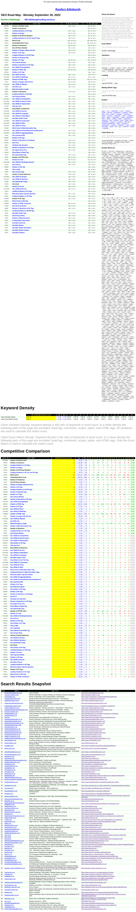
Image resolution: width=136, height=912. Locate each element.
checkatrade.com (10, 698)
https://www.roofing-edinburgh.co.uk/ (92, 709)
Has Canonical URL (18, 135)
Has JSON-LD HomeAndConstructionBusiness (27, 131)
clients (108, 119)
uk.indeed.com (9, 789)
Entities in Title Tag (18, 167)
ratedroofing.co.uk (10, 807)
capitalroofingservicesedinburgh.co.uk (16, 711)
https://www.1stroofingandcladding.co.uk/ (93, 865)
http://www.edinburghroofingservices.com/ (94, 704)
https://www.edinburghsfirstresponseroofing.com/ (96, 761)
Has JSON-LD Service (19, 111)
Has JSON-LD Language (20, 114)
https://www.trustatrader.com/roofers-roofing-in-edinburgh (98, 769)
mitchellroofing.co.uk (11, 728)
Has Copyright (15, 629)
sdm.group (8, 838)
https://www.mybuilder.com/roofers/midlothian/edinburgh (98, 747)
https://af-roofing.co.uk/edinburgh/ (91, 847)
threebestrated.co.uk (11, 715)
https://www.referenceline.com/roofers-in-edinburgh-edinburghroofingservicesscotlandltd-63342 (97, 880)
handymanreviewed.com (12, 830)
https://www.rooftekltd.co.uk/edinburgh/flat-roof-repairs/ (98, 877)
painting (105, 128)
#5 (106, 459)
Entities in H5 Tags (16, 658)
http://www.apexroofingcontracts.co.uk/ (93, 722)
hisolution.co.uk (9, 758)
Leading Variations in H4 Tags (22, 191)
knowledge (115, 117)
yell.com (7, 718)
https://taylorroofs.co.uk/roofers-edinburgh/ (94, 749)
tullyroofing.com (9, 811)
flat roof (109, 112)
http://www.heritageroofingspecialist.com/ (93, 883)
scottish (113, 125)
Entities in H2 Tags (18, 72)
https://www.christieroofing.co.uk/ (91, 717)
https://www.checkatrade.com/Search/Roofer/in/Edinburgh (99, 698)
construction (105, 125)
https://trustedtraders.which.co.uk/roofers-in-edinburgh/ (98, 707)
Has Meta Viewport (18, 233)
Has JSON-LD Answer (19, 177)
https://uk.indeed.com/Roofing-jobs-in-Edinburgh (96, 789)
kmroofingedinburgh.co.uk (12, 756)
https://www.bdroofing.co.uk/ (90, 802)
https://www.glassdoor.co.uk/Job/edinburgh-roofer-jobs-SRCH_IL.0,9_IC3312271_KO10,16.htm (98, 899)
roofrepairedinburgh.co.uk (12, 730)
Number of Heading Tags (20, 58)
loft (116, 126)
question (120, 122)
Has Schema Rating (18, 96)
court (127, 125)
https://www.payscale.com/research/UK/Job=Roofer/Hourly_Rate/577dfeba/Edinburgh (107, 846)
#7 (114, 459)
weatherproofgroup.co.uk (12, 834)
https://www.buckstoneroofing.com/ (92, 713)
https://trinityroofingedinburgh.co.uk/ (92, 694)
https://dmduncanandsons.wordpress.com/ (94, 780)
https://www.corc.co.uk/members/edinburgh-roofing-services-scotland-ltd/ (103, 836)
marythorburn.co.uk (10, 828)
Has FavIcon (16, 165)
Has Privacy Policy (18, 216)
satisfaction (127, 119)
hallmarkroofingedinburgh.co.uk (14, 842)
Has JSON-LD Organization (21, 104)
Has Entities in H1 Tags (18, 624)
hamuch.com (8, 853)
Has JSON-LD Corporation (21, 121)
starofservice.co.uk (10, 787)
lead (103, 114)
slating (114, 119)
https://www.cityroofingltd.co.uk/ (91, 741)
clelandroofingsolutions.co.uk (13, 844)
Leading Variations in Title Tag (20, 651)
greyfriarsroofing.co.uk (11, 809)
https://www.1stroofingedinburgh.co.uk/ (93, 753)
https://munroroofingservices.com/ (91, 732)
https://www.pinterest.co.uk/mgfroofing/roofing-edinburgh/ (98, 906)
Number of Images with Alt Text (22, 82)
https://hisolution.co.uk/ (88, 758)
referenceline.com (10, 880)
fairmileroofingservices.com (13, 726)
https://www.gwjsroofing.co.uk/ (90, 775)
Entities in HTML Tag (19, 70)
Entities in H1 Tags (16, 585)
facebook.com (9, 795)
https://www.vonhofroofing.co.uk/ (91, 861)
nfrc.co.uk (7, 902)
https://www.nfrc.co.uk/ (88, 902)
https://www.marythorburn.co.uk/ (91, 828)
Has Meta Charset (16, 663)
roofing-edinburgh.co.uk (12, 709)
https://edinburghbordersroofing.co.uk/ (93, 724)
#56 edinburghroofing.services (39, 19)
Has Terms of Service (19, 206)
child (103, 119)
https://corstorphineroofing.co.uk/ (91, 736)
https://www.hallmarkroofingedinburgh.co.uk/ (95, 842)
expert (104, 115)
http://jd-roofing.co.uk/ (88, 773)
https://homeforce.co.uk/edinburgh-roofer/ (94, 765)
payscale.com (9, 846)
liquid (111, 126)
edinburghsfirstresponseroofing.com (16, 761)
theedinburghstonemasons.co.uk (15, 817)
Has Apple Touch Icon (19, 150)
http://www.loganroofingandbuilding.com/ (93, 910)
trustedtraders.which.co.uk (13, 707)
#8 (119, 459)
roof (121, 111)
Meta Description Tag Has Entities (21, 575)
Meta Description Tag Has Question (24, 194)
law (111, 120)
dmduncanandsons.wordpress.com (15, 780)
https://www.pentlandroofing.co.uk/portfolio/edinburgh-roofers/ (100, 783)
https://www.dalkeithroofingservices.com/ (93, 779)
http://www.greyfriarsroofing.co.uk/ (91, 809)
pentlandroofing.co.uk (11, 783)
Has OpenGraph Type (19, 155)
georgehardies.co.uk (11, 792)
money (132, 126)
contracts (125, 123)
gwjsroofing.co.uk (10, 775)
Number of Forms (18, 186)
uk (108, 111)
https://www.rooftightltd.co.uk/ (90, 908)
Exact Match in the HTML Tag (20, 631)
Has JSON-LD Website (19, 84)
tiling (126, 120)
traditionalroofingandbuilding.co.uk (15, 739)
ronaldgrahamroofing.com (12, 700)
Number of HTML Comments (21, 203)
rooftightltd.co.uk (10, 908)
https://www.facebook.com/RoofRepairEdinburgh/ (96, 795)
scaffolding (105, 122)
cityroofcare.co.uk (10, 771)
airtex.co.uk (8, 855)
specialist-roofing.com (11, 891)
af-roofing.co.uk (9, 847)
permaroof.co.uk (10, 873)
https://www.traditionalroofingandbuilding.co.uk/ (95, 739)
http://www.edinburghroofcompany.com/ (93, 734)
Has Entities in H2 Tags (18, 590)
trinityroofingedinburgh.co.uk (13, 694)
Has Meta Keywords (18, 223)
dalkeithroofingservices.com (13, 779)
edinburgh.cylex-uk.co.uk (12, 888)
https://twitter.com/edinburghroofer (91, 825)
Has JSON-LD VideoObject (21, 116)
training (116, 120)
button (112, 114)
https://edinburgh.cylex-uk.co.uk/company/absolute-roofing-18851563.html (104, 888)
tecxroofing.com (9, 759)
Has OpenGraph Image (19, 182)
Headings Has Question (20, 145)
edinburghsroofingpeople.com (14, 800)
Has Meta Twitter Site (19, 213)
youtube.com (8, 875)
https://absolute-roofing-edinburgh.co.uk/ (93, 869)
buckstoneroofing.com (11, 713)
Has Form (15, 143)
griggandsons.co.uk (11, 886)
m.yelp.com (8, 821)
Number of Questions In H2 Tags (23, 65)
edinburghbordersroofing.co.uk (14, 724)
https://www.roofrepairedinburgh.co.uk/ (93, 730)
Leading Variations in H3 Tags (22, 31)
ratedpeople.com (10, 777)
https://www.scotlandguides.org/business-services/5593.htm (99, 857)
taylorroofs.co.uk (10, 749)
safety (108, 117)
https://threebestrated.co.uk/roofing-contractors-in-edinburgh (99, 715)
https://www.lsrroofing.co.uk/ (90, 851)
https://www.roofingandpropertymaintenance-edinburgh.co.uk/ (100, 805)
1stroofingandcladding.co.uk (13, 865)
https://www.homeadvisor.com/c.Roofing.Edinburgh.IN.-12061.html (101, 859)
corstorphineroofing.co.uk (12, 736)
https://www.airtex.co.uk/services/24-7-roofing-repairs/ (97, 855)
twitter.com (8, 825)
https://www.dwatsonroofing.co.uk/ (91, 826)
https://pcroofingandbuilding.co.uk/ (91, 863)
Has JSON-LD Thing (19, 126)
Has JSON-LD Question (20, 179)
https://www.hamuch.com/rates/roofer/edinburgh (96, 853)
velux (118, 123)
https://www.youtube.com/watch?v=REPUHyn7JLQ (97, 875)
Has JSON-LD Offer (18, 123)
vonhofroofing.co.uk (11, 861)
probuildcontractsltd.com (12, 904)
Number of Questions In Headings (23, 140)
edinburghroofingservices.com (14, 704)
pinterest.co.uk (9, 906)
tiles (131, 120)
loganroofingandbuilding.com (13, 910)
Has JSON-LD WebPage (20, 77)
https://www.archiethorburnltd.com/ (92, 832)
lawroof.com (8, 849)
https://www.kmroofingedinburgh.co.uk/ (93, 756)
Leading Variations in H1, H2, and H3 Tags (26, 38)
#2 (92, 459)
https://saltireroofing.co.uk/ (89, 819)
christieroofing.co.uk (11, 717)
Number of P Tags (18, 60)
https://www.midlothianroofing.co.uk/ (92, 702)
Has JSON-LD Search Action (21, 101)
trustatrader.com (10, 769)
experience (117, 112)
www (103, 111)
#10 (128, 459)
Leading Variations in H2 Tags (22, 94)
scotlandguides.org (10, 857)
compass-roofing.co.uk (11, 696)
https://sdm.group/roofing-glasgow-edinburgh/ (95, 838)
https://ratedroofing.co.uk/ (89, 807)
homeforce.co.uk (10, 765)
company (119, 114)
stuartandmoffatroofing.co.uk (13, 720)
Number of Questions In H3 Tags (23, 148)
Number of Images (18, 33)
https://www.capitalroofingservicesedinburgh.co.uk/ (96, 711)
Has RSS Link (16, 87)
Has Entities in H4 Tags (18, 648)
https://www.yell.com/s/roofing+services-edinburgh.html (98, 718)
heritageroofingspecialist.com (13, 883)
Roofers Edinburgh (10, 19)
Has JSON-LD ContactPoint (21, 99)
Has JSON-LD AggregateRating (22, 133)
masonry (113, 122)
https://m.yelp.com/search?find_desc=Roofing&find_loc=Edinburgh (101, 821)
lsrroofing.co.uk (9, 851)
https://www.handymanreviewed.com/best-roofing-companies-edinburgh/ (103, 830)
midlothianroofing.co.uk (12, 702)
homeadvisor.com (10, 859)
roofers (128, 111)
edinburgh (115, 111)
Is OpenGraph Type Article (21, 220)
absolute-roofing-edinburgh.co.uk (15, 869)
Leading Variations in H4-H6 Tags (23, 211)
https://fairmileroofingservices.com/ (92, 726)
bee (107, 114)
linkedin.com (8, 893)
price (103, 117)
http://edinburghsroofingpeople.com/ (92, 800)
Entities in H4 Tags (18, 138)
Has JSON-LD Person (19, 189)
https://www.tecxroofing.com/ (90, 759)
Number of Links (17, 160)
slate (131, 112)
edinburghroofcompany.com (13, 734)
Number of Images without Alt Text (23, 50)
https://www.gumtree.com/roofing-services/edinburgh (97, 815)
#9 (123, 459)
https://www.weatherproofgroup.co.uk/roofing (95, 834)
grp (120, 126)
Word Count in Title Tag (20, 201)
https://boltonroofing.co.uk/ (89, 744)
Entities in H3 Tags (18, 53)
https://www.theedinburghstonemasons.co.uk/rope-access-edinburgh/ (102, 817)
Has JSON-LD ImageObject (21, 67)
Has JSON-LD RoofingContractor (23, 162)
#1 (89, 459)
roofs (124, 115)
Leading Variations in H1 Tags (22, 196)
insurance (105, 120)
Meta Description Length (20, 89)
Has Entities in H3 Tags (18, 544)
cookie (123, 117)
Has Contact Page (18, 172)
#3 (97, 459)
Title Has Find (16, 106)
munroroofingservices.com (13, 732)
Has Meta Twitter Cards (20, 118)
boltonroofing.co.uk (10, 744)
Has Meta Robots (18, 225)
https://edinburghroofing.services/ (91, 813)
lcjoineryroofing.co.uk (11, 797)
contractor (117, 115)
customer (127, 114)
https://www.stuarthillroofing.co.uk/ (91, 767)
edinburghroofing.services (63, 459)
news (121, 120)
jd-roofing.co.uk (9, 773)
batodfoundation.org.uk (12, 896)
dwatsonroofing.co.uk (11, 826)
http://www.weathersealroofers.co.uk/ (92, 763)
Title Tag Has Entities (17, 656)
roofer (103, 112)
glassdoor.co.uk (9, 900)
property (125, 112)
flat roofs (127, 122)
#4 (102, 459)
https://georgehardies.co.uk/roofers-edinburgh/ (95, 792)
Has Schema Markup (19, 62)
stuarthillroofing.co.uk (11, 767)
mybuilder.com (9, 747)
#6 (111, 459)
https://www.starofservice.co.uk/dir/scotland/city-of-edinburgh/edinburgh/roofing (105, 787)
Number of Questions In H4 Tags (23, 208)
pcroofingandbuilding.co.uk (13, 863)
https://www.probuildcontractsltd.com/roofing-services (97, 904)
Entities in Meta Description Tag (20, 527)
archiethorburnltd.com (11, 832)
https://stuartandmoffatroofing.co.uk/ (92, 720)
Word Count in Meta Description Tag (24, 128)
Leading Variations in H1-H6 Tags (23, 55)
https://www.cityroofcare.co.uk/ (90, 771)
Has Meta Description (17, 588)
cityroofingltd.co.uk (10, 741)
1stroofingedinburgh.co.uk (12, 753)
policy (120, 119)
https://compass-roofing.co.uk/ (90, 696)
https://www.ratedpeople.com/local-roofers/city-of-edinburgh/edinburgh (102, 777)
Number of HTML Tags (19, 79)
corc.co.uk (8, 836)
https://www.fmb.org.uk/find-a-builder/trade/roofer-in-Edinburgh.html (102, 840)
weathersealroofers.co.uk (12, 763)
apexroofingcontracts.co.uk (13, 722)
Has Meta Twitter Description (21, 228)
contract (109, 115)
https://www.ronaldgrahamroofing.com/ (93, 700)
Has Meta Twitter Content (20, 230)
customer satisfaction (108, 123)
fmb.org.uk (8, 840)
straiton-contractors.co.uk (12, 738)
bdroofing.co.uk (9, 802)
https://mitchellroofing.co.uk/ (89, 728)
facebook (129, 117)
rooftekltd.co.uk (9, 877)
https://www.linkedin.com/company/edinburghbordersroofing (99, 893)
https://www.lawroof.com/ (89, 849)
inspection (121, 125)
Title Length (16, 169)
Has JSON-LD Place (18, 75)
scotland (130, 115)
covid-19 (125, 126)
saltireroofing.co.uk (10, 819)
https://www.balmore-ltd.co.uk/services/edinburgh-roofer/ (98, 823)
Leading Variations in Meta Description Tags (24, 573)
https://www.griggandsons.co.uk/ (91, 886)
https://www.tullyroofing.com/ (90, 811)
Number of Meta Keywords (21, 218)
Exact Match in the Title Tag (19, 561)
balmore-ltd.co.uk (10, 823)
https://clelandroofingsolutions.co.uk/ (92, 844)
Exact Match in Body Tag (20, 152)
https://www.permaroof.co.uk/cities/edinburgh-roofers (97, 873)
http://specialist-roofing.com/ (90, 891)
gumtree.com (9, 815)
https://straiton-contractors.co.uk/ (91, 738)
